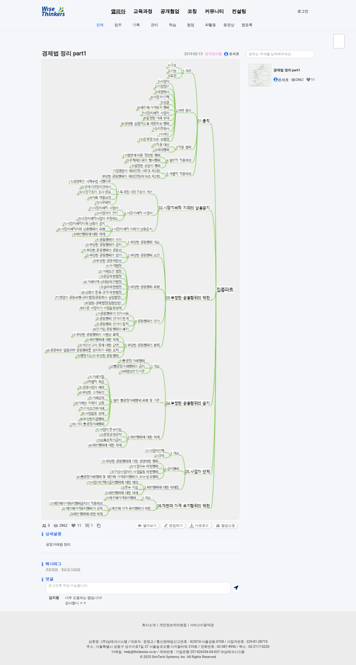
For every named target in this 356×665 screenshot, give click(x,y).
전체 (100, 25)
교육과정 (142, 11)
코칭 (192, 11)
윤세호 (234, 54)
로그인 (302, 11)
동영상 (228, 25)
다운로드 (199, 525)
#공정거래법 (70, 569)
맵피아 (118, 11)
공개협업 (169, 11)
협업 (190, 25)
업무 (118, 25)
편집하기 (173, 525)
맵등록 (247, 25)
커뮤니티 (214, 11)
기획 (136, 25)
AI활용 (210, 25)
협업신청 (225, 525)
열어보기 (147, 525)
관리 (154, 25)
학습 (172, 25)
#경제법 (52, 569)
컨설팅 (239, 11)
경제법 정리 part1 (286, 70)
